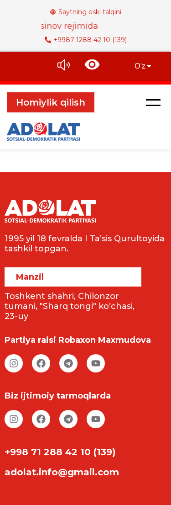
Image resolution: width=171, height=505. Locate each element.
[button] (153, 102)
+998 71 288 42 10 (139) (60, 452)
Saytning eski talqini (85, 12)
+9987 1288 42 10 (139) (86, 40)
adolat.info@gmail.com (62, 472)
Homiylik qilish (50, 102)
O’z (144, 66)
